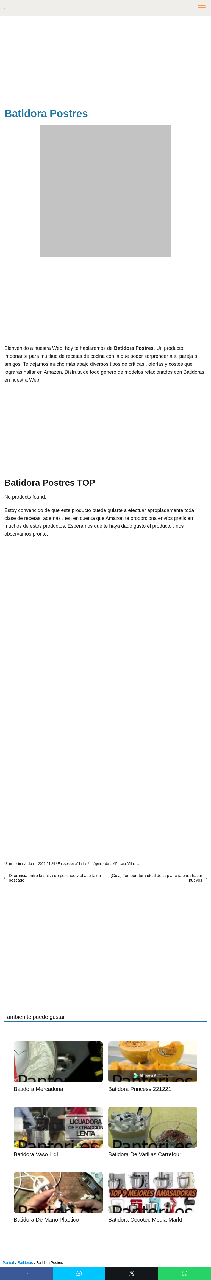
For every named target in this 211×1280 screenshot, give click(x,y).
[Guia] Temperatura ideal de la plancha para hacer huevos (156, 877)
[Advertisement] (105, 63)
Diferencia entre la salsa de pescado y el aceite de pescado (55, 877)
